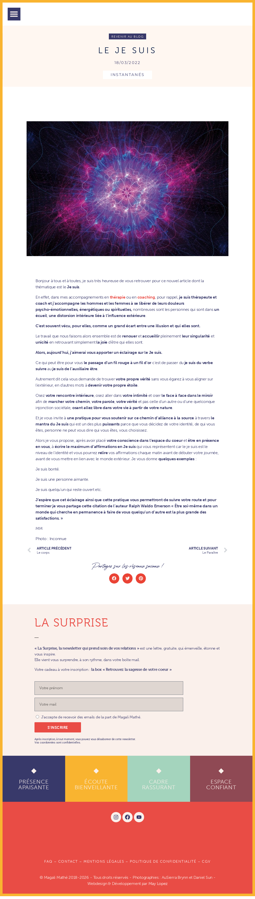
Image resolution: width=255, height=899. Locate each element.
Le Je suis (127, 53)
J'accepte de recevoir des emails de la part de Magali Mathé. (91, 720)
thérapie (117, 300)
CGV (206, 864)
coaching (146, 300)
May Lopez (158, 886)
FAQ (48, 864)
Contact (68, 864)
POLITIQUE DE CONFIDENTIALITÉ (163, 864)
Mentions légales (104, 864)
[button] (14, 14)
